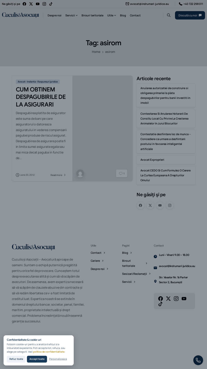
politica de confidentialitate (48, 351)
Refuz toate (16, 359)
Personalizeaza (58, 359)
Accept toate (36, 359)
